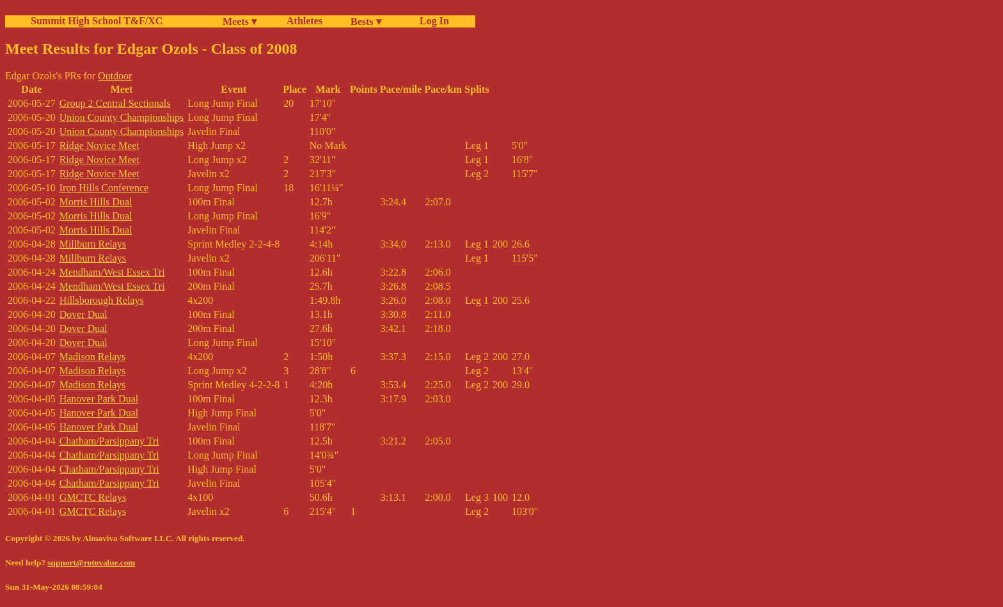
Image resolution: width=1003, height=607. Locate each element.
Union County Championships (121, 117)
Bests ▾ (366, 21)
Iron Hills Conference (104, 187)
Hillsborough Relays (101, 300)
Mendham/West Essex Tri (112, 272)
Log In (432, 20)
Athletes (304, 20)
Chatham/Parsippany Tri (109, 441)
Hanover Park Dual (99, 398)
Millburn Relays (92, 244)
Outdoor (115, 75)
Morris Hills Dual (95, 201)
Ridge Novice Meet (99, 145)
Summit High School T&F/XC (96, 20)
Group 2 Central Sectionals (115, 103)
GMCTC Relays (92, 497)
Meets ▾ (240, 21)
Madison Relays (92, 356)
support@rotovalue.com (91, 562)
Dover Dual (83, 314)
